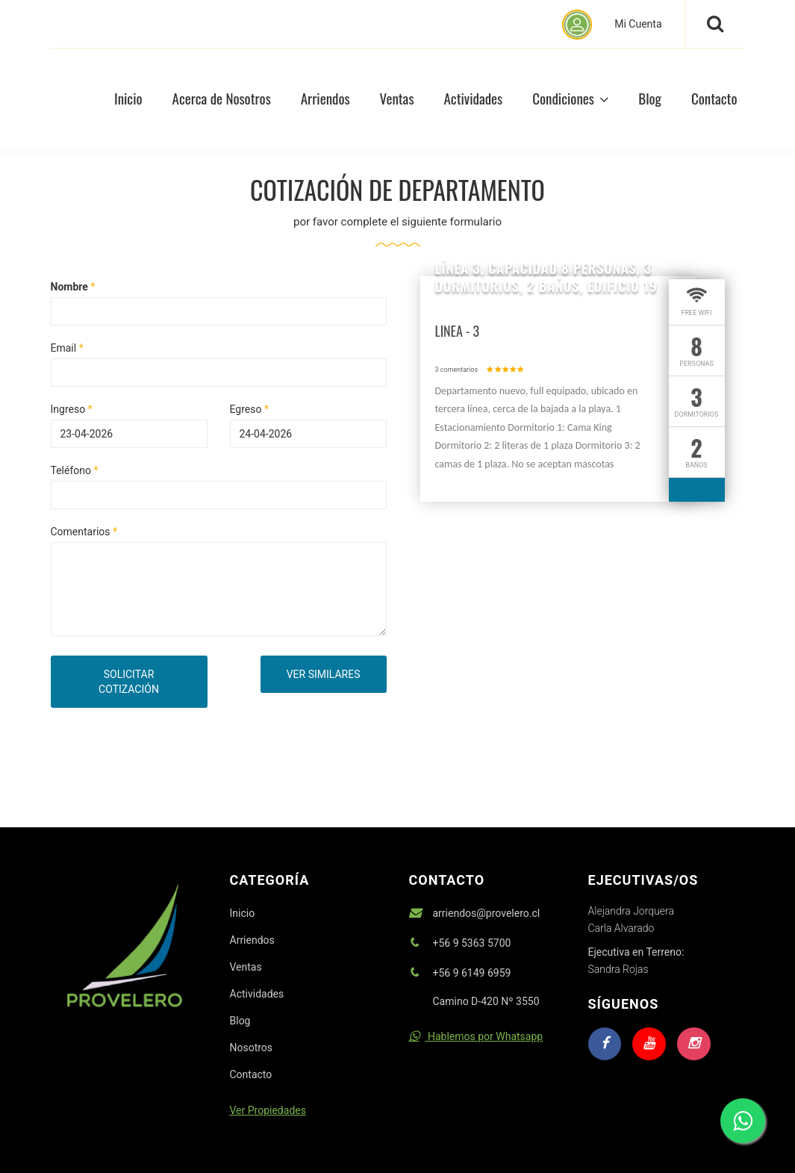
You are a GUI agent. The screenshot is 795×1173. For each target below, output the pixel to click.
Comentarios (84, 532)
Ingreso (72, 409)
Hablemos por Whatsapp (476, 1036)
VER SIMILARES (324, 674)
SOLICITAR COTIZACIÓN (129, 681)
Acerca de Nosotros (221, 97)
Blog (649, 97)
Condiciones (570, 97)
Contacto (714, 97)
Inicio (242, 913)
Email (67, 348)
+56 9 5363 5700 (472, 943)
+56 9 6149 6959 (472, 973)
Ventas (397, 97)
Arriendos (325, 97)
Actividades (473, 97)
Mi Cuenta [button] (611, 25)
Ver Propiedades (268, 1110)
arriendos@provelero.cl (486, 913)
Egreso (249, 409)
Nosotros (251, 1048)
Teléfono (75, 470)
